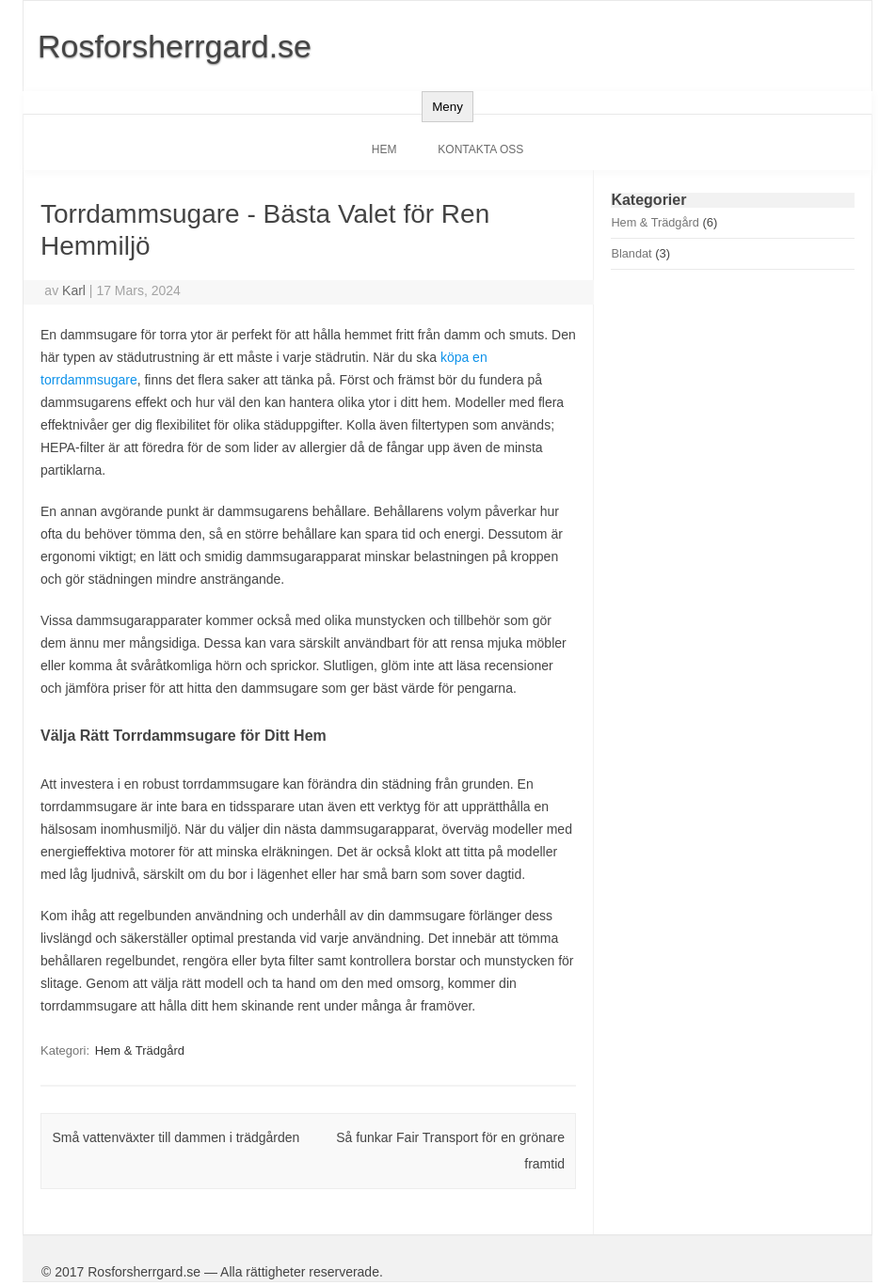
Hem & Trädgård (139, 1050)
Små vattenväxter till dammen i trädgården (175, 1137)
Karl (74, 290)
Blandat (631, 253)
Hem (384, 149)
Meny (447, 107)
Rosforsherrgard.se (175, 46)
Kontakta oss (480, 149)
